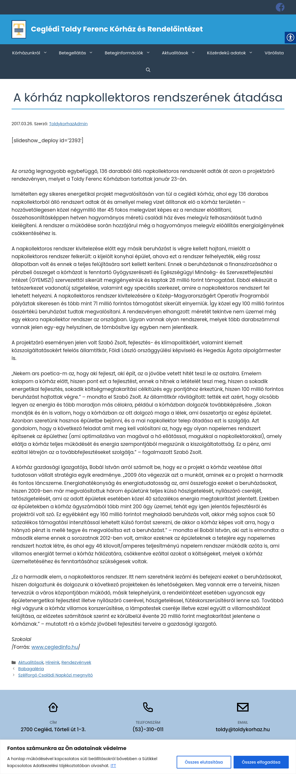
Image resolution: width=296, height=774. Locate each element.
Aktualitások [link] (181, 53)
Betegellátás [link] (79, 53)
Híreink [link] (53, 662)
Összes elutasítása (204, 762)
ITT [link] (113, 766)
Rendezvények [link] (76, 662)
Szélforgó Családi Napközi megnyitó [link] (55, 675)
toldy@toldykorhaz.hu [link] (243, 729)
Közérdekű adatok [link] (233, 53)
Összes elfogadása (261, 762)
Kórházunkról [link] (32, 53)
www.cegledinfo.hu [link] (55, 647)
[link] (280, 7)
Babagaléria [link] (31, 669)
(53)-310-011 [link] (147, 729)
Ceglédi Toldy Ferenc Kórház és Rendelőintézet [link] (117, 29)
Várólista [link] (274, 53)
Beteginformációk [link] (130, 53)
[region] (148, 757)
